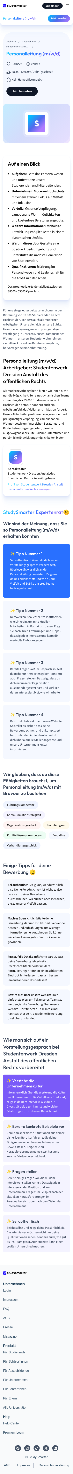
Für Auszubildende (16, 1370)
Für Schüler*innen (15, 1361)
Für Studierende (14, 1352)
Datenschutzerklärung (54, 1465)
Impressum (10, 1299)
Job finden (52, 5)
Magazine (10, 1336)
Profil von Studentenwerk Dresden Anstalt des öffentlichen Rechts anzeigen (35, 486)
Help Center (11, 1423)
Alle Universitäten (15, 1407)
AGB (6, 1318)
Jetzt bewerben (59, 18)
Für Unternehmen (15, 1380)
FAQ (6, 1308)
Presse (8, 1327)
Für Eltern (10, 1398)
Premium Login (13, 1432)
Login (7, 1290)
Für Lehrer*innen (14, 1389)
